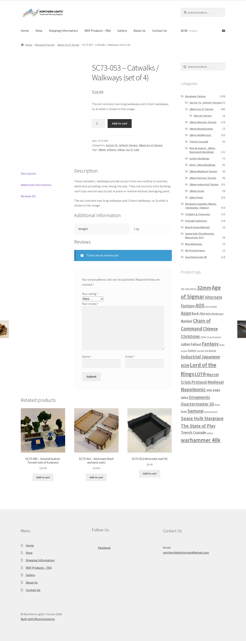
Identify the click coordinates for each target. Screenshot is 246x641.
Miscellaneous (193, 244)
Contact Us (159, 30)
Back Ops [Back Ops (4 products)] (198, 313)
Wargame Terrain (44, 44)
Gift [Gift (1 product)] (206, 351)
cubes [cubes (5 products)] (185, 344)
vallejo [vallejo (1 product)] (210, 433)
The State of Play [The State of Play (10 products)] (198, 426)
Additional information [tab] (36, 185)
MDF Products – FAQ (98, 30)
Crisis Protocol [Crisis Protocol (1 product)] (214, 337)
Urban (121, 149)
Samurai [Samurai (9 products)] (195, 411)
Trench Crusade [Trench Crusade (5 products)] (193, 432)
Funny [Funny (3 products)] (192, 350)
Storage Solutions (196, 220)
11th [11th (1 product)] (183, 289)
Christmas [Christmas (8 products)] (190, 336)
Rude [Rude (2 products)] (184, 411)
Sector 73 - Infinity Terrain (121, 145)
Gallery (122, 30)
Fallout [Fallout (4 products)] (196, 344)
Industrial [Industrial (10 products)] (191, 357)
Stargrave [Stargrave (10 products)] (214, 418)
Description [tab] (28, 173)
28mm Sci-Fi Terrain (68, 44)
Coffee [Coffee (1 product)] (203, 337)
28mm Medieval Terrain (203, 171)
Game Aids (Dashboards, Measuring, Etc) (200, 235)
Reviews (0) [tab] (28, 196)
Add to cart (119, 123)
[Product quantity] (98, 123)
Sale (136, 149)
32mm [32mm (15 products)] (204, 287)
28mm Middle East (200, 135)
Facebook (101, 546)
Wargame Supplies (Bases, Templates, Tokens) (201, 205)
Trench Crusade (198, 141)
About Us (139, 30)
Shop (39, 30)
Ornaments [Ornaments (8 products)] (199, 397)
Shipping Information (63, 30)
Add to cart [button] (43, 477)
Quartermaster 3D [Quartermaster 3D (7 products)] (197, 403)
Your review (90, 304)
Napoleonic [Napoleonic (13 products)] (193, 389)
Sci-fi (129, 149)
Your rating (90, 294)
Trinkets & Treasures (197, 214)
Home (25, 30)
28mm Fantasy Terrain (202, 178)
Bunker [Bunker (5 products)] (186, 321)
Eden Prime (196, 197)
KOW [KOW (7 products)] (185, 365)
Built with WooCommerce (38, 619)
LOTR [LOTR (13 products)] (200, 374)
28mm (102, 149)
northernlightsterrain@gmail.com (186, 552)
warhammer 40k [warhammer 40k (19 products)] (200, 440)
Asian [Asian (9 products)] (186, 313)
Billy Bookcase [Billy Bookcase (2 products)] (214, 313)
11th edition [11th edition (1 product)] (190, 289)
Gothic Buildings (199, 158)
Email (130, 356)
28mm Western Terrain (202, 122)
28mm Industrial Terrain (204, 184)
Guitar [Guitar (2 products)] (212, 350)
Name (87, 356)
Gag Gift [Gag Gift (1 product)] (200, 351)
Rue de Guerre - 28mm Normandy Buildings (202, 150)
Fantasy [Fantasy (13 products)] (210, 343)
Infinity (111, 149)
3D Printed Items (195, 250)
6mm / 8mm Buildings (202, 165)
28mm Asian (196, 191)
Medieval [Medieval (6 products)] (216, 382)
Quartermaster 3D (196, 257)
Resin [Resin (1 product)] (217, 404)
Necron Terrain (203, 115)
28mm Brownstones (201, 128)
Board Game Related (197, 227)
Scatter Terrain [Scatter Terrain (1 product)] (211, 411)
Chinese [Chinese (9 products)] (210, 328)
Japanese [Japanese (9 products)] (210, 356)
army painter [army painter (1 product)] (211, 306)
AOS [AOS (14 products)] (199, 305)
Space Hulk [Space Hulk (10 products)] (192, 418)
